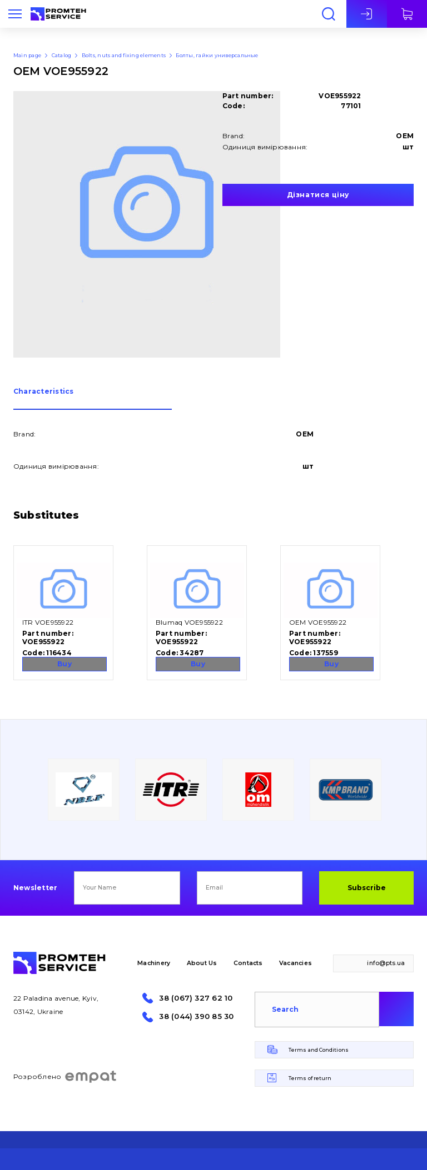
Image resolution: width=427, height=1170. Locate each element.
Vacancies (295, 963)
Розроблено (65, 1077)
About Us (202, 963)
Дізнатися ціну (318, 194)
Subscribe (366, 887)
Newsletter (35, 888)
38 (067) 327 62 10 (195, 998)
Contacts (248, 963)
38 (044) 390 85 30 (196, 1016)
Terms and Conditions (319, 1050)
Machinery (153, 963)
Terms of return (310, 1078)
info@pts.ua (386, 963)
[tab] (92, 399)
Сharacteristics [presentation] (43, 391)
